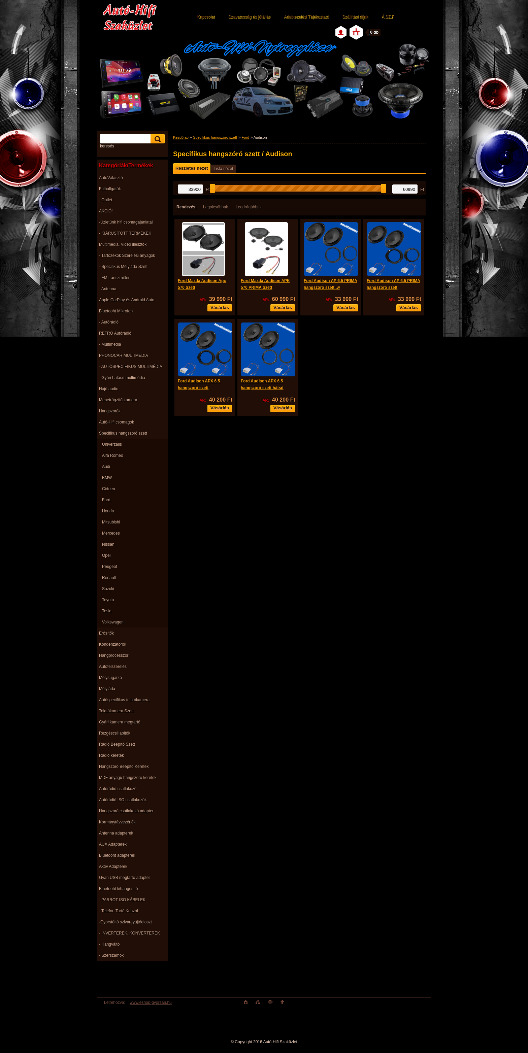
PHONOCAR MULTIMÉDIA (123, 355)
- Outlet (105, 200)
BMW (107, 477)
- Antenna (107, 288)
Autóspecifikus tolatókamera (124, 700)
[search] (156, 139)
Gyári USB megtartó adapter (124, 877)
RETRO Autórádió (115, 333)
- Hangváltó (109, 944)
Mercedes (111, 533)
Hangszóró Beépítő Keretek (123, 766)
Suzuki (108, 588)
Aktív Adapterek (113, 866)
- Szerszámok (111, 955)
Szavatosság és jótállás (249, 16)
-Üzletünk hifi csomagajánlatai (126, 222)
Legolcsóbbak (215, 207)
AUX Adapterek (113, 844)
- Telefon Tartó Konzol (118, 911)
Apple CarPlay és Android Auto (126, 300)
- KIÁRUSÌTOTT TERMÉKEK (125, 233)
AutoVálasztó (111, 177)
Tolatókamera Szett (116, 711)
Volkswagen (113, 622)
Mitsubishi (111, 522)
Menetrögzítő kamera (118, 400)
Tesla (106, 611)
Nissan (108, 544)
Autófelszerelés (113, 666)
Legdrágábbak (249, 207)
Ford (106, 500)
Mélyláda (107, 688)
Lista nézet (223, 168)
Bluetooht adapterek (117, 855)
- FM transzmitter (114, 277)
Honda (108, 511)
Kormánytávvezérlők (117, 822)
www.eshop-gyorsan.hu (151, 1002)
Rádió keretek (111, 755)
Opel (106, 555)
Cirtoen (108, 488)
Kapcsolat (206, 16)
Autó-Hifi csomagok (116, 422)
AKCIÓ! (106, 211)
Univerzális (112, 444)
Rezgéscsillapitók (114, 733)
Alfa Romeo (112, 455)
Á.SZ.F (388, 16)
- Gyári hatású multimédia (122, 377)
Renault (109, 577)
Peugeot (109, 566)
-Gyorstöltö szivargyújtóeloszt (125, 922)
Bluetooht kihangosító (118, 888)
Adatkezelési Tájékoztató (306, 16)
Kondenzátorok (112, 644)
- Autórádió (109, 322)
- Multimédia (110, 344)
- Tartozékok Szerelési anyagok (127, 255)
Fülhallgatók (110, 188)
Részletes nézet (191, 168)
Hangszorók (110, 411)
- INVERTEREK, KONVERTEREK (129, 933)
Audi (106, 466)
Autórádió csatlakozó (117, 788)
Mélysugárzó (110, 677)
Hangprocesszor (113, 655)
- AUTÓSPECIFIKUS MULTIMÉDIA (130, 366)
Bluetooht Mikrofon (116, 311)
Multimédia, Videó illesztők (122, 244)
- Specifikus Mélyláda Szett (123, 266)
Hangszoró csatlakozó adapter (126, 811)
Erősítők (106, 633)
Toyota (108, 600)
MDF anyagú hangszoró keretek (128, 777)
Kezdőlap (181, 137)
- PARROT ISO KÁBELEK (122, 899)
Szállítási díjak (355, 16)
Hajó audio (108, 388)
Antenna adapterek (116, 833)
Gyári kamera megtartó (119, 722)
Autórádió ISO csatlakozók (122, 799)
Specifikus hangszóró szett (123, 433)
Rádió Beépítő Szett (117, 744)
